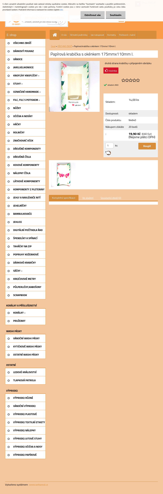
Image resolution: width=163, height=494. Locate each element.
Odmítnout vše (93, 15)
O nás (64, 35)
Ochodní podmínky (78, 35)
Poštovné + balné (127, 35)
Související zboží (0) (111, 198)
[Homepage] (56, 35)
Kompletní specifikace (63, 198)
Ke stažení (87, 198)
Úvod (53, 46)
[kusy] (109, 145)
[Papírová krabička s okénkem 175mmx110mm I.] (74, 62)
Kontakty (111, 35)
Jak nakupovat (97, 35)
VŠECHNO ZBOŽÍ (64, 46)
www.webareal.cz (38, 485)
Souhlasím (115, 15)
